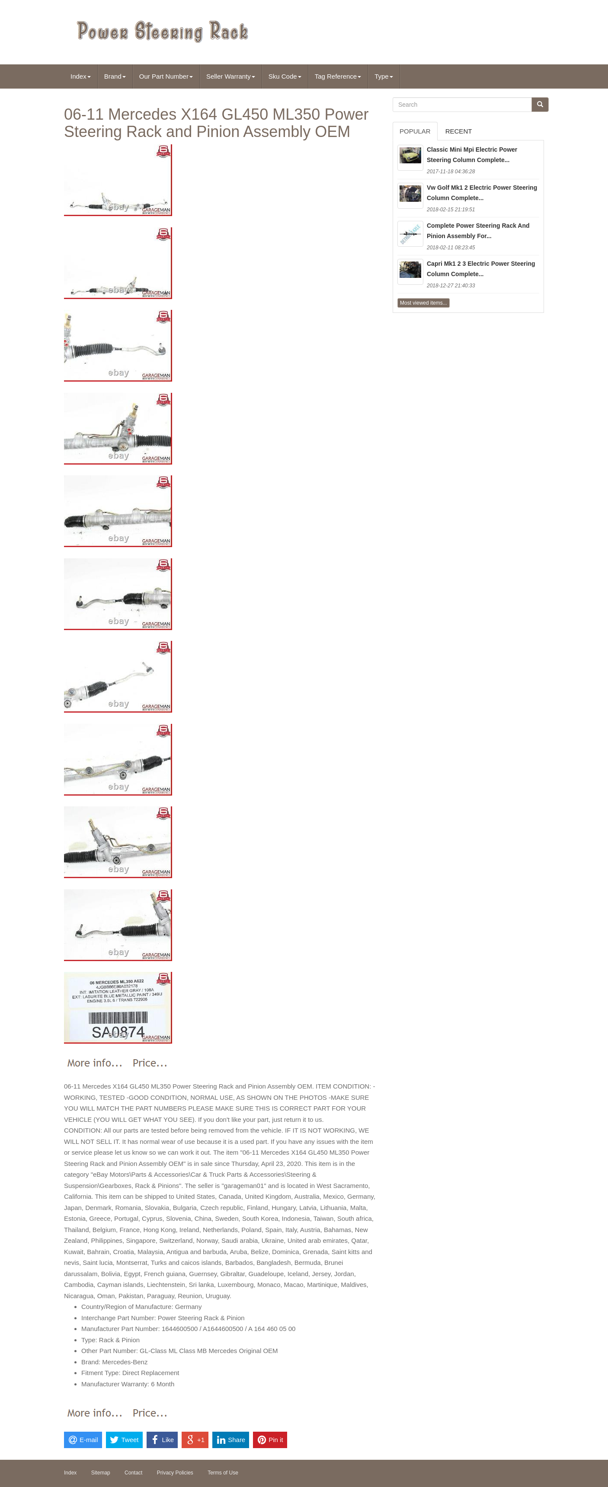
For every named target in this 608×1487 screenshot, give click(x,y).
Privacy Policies (175, 1473)
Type (383, 76)
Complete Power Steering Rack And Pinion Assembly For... (478, 230)
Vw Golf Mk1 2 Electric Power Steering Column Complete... (482, 192)
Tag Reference (338, 76)
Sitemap (100, 1473)
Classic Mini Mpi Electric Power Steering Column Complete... (472, 154)
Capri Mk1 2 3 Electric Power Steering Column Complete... (481, 268)
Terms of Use (223, 1473)
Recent (458, 131)
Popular (415, 131)
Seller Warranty (230, 76)
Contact (133, 1473)
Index (80, 76)
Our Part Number (166, 76)
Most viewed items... (423, 303)
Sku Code (285, 76)
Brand (115, 76)
